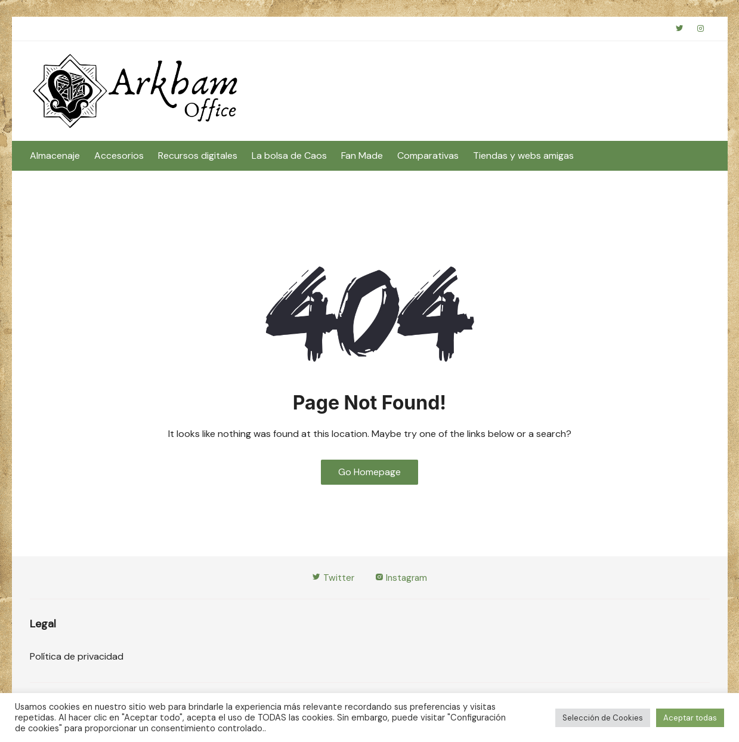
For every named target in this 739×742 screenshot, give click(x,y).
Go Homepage (369, 473)
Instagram (401, 580)
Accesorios (119, 157)
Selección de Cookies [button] (602, 718)
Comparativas (428, 157)
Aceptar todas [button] (690, 718)
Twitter (332, 580)
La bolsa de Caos (289, 157)
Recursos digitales (197, 157)
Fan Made (362, 157)
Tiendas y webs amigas (523, 157)
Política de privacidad (76, 658)
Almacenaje (55, 157)
